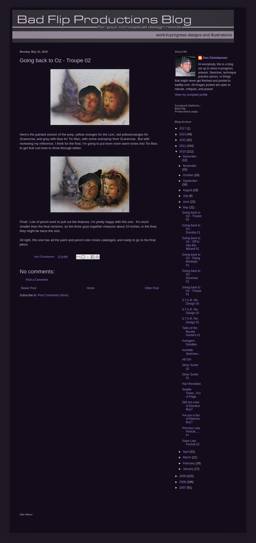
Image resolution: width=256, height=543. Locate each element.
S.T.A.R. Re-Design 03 (190, 301)
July (186, 196)
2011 (183, 146)
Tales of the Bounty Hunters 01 (191, 331)
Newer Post (28, 288)
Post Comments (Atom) (53, 295)
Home (91, 288)
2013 (183, 134)
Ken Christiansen (215, 58)
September (190, 181)
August (188, 190)
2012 (183, 140)
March (187, 457)
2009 (183, 476)
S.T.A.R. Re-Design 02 (190, 311)
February (189, 463)
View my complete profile (191, 94)
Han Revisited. (191, 384)
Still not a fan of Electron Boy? (191, 406)
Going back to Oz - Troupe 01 (191, 291)
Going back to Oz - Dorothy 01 (191, 229)
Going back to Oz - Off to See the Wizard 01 (191, 243)
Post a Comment (37, 279)
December (189, 156)
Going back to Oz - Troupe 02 (191, 216)
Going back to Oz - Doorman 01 (191, 276)
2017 (183, 128)
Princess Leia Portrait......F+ (191, 431)
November (189, 166)
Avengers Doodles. (189, 342)
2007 (183, 487)
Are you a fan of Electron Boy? (191, 419)
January (188, 469)
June (186, 201)
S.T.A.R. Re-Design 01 (190, 320)
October (188, 175)
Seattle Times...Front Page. (191, 393)
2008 (183, 482)
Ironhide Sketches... (191, 351)
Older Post (152, 288)
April (186, 451)
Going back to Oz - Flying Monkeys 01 (191, 260)
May (186, 207)
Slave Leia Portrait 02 (190, 442)
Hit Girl (186, 359)
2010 (183, 151)
